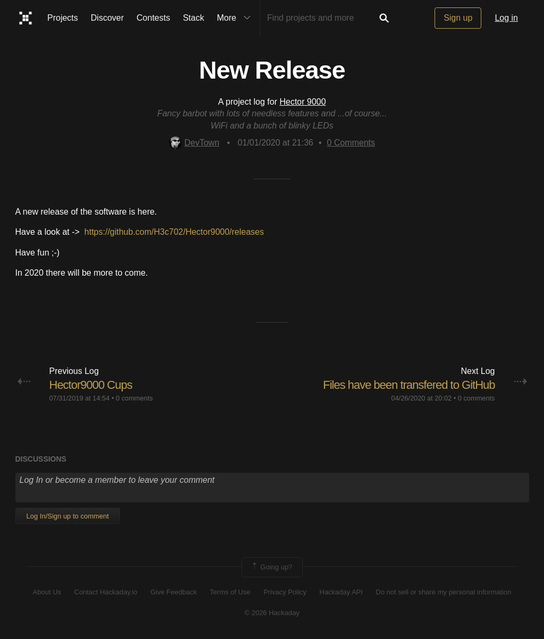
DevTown (194, 142)
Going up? (271, 567)
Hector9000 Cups (90, 384)
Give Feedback (173, 592)
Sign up (458, 17)
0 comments (134, 398)
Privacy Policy (285, 592)
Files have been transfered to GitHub (409, 384)
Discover (107, 17)
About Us (47, 592)
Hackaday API (341, 592)
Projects (62, 17)
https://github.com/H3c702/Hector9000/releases (174, 231)
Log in (506, 17)
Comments (351, 142)
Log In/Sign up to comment (68, 516)
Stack (193, 17)
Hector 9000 (302, 101)
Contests (153, 17)
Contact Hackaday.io (106, 592)
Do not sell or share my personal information (443, 592)
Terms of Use (230, 592)
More (236, 18)
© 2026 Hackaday (272, 613)
